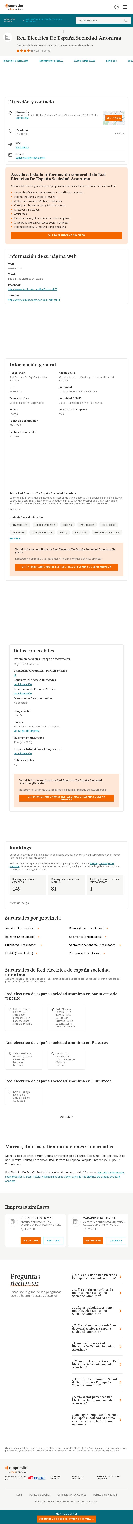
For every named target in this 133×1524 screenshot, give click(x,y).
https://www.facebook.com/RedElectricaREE (32, 289)
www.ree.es (22, 147)
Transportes (20, 524)
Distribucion (87, 524)
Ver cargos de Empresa (27, 730)
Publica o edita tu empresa (108, 1477)
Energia (67, 524)
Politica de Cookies (40, 1494)
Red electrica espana (107, 532)
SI (15, 675)
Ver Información (23, 684)
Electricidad (109, 524)
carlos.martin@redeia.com (30, 157)
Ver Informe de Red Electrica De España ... (66, 1519)
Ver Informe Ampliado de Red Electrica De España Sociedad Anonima (66, 566)
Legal (19, 1494)
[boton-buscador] (126, 20)
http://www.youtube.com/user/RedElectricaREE (34, 299)
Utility (63, 532)
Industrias (18, 532)
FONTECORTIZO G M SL (37, 1218)
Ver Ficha (53, 1240)
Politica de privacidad (105, 1494)
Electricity (81, 532)
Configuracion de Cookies (71, 1494)
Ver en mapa (114, 118)
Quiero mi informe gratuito (66, 235)
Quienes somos (56, 1477)
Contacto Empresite (77, 1477)
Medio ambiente (45, 524)
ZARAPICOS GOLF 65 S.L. (100, 1218)
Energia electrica (42, 532)
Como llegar (22, 117)
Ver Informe (31, 1240)
